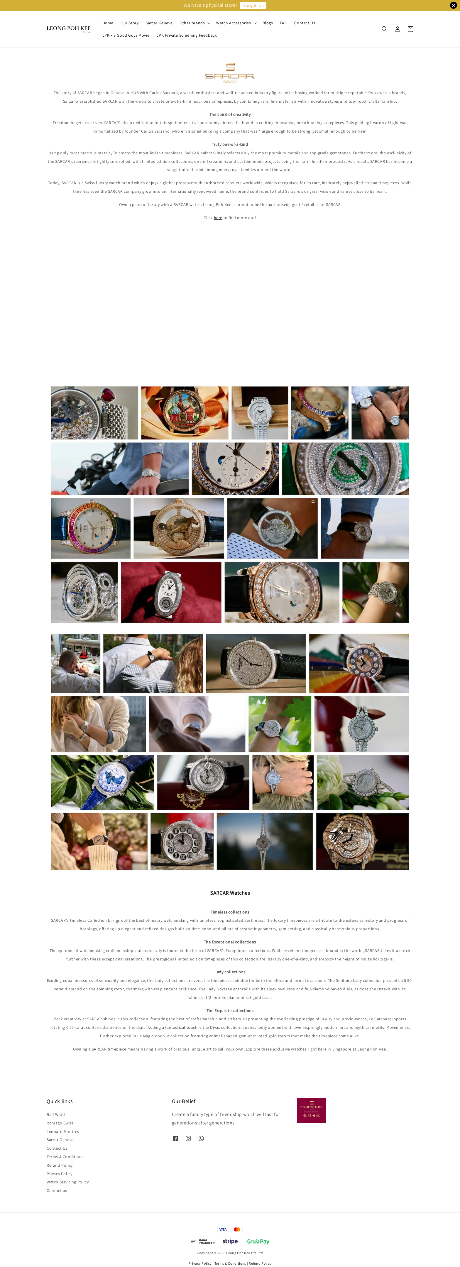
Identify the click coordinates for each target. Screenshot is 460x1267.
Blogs (268, 23)
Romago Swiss (60, 1123)
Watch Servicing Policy (68, 1182)
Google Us (253, 5)
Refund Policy (60, 1165)
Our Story (129, 23)
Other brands (192, 23)
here (218, 217)
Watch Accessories (233, 23)
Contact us (57, 1190)
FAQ (284, 23)
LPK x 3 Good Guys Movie (126, 35)
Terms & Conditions (65, 1156)
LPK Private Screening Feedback (186, 35)
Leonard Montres (63, 1131)
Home (108, 23)
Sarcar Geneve (159, 23)
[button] (384, 29)
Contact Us (304, 23)
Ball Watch (57, 1114)
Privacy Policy (59, 1173)
